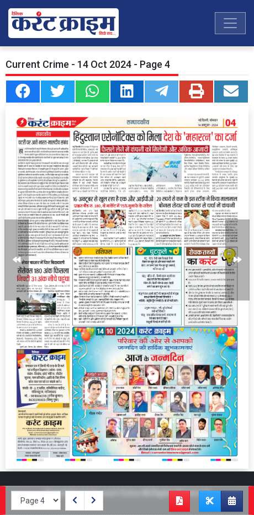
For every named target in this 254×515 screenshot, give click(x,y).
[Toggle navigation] (230, 23)
